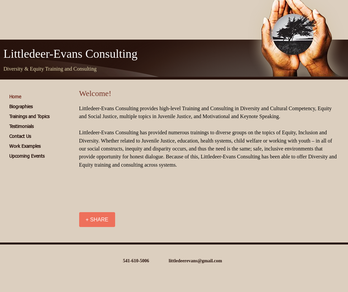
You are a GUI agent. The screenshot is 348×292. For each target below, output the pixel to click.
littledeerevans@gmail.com (195, 260)
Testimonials (21, 126)
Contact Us (20, 136)
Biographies (21, 107)
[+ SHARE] (97, 219)
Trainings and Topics (29, 116)
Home (15, 97)
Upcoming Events (27, 156)
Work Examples (25, 146)
